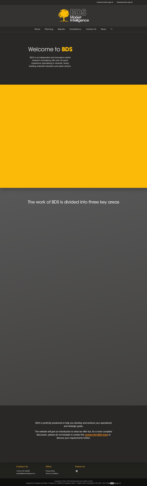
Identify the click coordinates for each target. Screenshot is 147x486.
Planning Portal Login (124, 2)
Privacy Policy (50, 471)
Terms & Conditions (52, 473)
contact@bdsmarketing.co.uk (25, 473)
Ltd (114, 483)
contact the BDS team (96, 434)
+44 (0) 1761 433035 (23, 471)
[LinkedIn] (76, 471)
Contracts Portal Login (105, 2)
